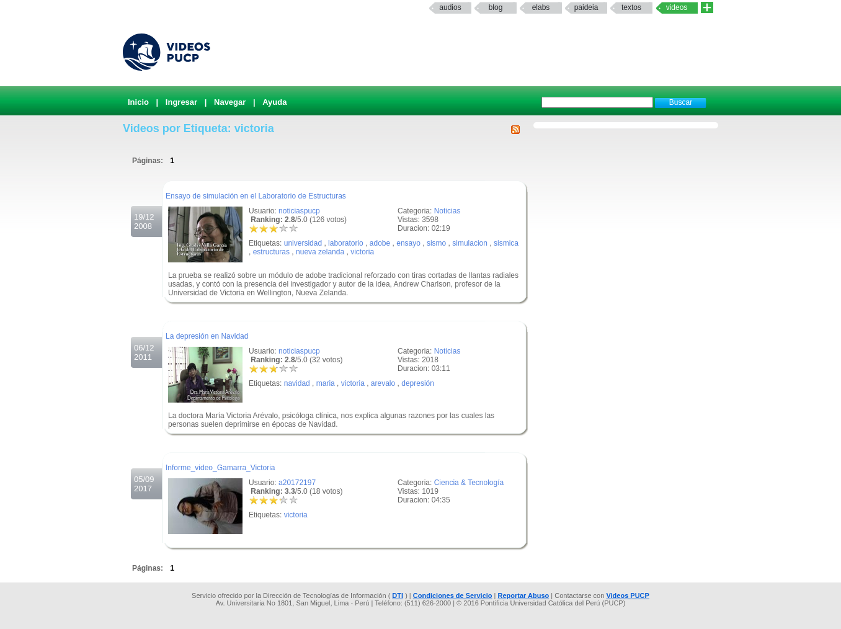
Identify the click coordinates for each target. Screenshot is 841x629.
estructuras (271, 252)
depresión (417, 383)
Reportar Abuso (524, 595)
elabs (541, 7)
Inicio (138, 102)
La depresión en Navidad (207, 336)
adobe (380, 243)
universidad (303, 243)
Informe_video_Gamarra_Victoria (220, 467)
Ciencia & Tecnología (469, 482)
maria (325, 383)
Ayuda (274, 102)
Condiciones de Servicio (452, 595)
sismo (436, 243)
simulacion (469, 243)
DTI (397, 595)
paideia (586, 7)
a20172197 (297, 482)
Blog (496, 7)
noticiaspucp (299, 211)
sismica (506, 243)
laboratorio (345, 243)
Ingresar (181, 102)
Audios (450, 7)
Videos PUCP (627, 595)
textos (631, 7)
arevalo (383, 383)
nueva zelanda (320, 252)
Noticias (447, 211)
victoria (362, 252)
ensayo (408, 243)
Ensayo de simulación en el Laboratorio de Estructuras (256, 196)
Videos (677, 7)
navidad (297, 383)
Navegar (230, 102)
